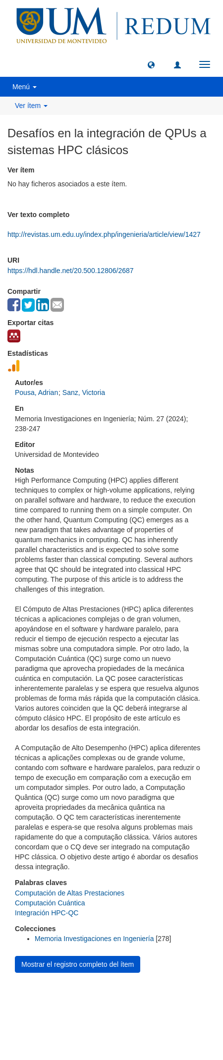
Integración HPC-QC (46, 913)
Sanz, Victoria (83, 392)
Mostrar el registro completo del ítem (77, 964)
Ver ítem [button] (31, 106)
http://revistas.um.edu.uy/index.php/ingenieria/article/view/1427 (104, 234)
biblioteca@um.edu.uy (111, 1023)
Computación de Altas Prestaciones (69, 893)
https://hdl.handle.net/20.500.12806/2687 (70, 271)
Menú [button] (24, 87)
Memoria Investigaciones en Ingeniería (94, 939)
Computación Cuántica (50, 903)
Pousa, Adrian (36, 392)
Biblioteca (164, 999)
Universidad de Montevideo (91, 999)
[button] (151, 64)
